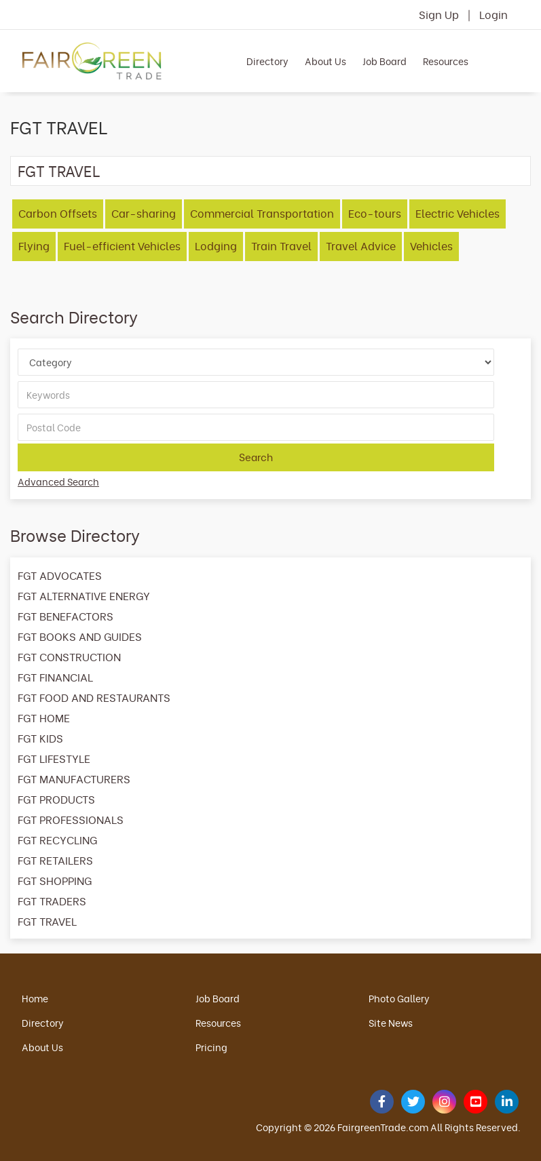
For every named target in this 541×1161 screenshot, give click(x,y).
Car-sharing (143, 213)
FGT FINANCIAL (55, 677)
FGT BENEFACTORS (65, 616)
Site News (391, 1022)
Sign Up (439, 14)
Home (35, 998)
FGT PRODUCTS (56, 799)
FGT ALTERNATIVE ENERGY (84, 595)
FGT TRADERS (52, 900)
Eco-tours (374, 213)
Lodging (216, 245)
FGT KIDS (40, 738)
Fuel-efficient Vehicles (122, 245)
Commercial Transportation (262, 213)
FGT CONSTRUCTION (69, 656)
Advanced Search (58, 481)
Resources (445, 61)
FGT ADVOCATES (60, 575)
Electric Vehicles (457, 213)
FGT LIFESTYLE (54, 758)
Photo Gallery (399, 998)
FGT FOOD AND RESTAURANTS (94, 697)
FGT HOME (44, 717)
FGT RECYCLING (57, 839)
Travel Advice (361, 245)
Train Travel (281, 245)
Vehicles (431, 245)
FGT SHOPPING (55, 880)
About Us (325, 61)
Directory (267, 61)
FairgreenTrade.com (382, 1127)
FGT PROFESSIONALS (71, 819)
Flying (34, 245)
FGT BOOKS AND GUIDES (80, 636)
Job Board (384, 61)
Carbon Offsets (57, 213)
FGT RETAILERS (55, 860)
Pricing (211, 1047)
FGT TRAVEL (59, 170)
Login (493, 14)
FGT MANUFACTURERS (74, 778)
